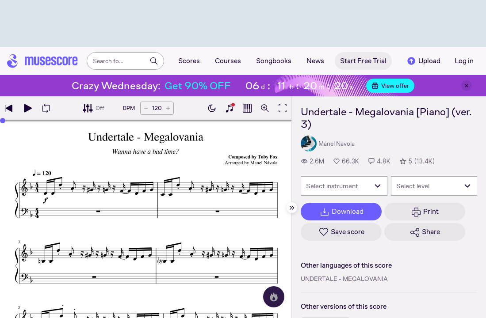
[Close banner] (466, 85)
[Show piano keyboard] (229, 108)
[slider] (2, 120)
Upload (423, 61)
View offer (390, 85)
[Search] (154, 61)
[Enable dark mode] (212, 108)
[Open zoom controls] (265, 108)
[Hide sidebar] (292, 207)
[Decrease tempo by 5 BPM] (146, 108)
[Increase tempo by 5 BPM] (168, 108)
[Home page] (42, 61)
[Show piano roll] (247, 108)
